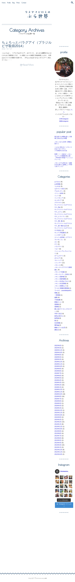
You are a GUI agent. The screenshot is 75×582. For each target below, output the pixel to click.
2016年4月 (57, 405)
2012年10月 (58, 454)
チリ (55, 244)
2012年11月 (58, 452)
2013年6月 (57, 438)
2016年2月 (57, 408)
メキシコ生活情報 (60, 283)
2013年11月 (58, 426)
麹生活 (56, 330)
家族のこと (58, 302)
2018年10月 (58, 394)
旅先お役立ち (58, 316)
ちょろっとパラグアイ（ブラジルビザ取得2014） (27, 44)
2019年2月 (57, 385)
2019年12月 (58, 361)
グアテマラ (58, 202)
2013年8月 (57, 433)
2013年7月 (57, 435)
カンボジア (58, 200)
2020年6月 (57, 354)
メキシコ (57, 265)
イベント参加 (58, 193)
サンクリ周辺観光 (60, 232)
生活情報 (57, 323)
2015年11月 (58, 412)
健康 (55, 297)
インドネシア (58, 198)
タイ (55, 242)
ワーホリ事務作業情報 (61, 288)
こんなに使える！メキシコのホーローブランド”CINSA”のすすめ (63, 148)
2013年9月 (57, 431)
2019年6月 (57, 375)
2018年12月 (58, 389)
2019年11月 (58, 364)
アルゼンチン (58, 191)
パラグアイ (58, 246)
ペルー (56, 249)
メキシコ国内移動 (60, 279)
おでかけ (57, 181)
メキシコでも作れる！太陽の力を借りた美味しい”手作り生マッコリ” (63, 164)
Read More (28, 64)
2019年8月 (57, 371)
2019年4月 (57, 380)
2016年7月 (57, 399)
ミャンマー (58, 262)
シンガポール (58, 235)
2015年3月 (57, 419)
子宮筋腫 (57, 300)
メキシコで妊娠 (59, 272)
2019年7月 (57, 373)
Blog (13, 3)
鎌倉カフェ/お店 (59, 327)
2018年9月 (57, 396)
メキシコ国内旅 (59, 276)
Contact (23, 3)
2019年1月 (57, 387)
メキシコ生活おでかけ (61, 281)
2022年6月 (57, 345)
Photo (18, 3)
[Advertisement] (64, 33)
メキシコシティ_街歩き (62, 274)
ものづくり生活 (59, 188)
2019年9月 (57, 368)
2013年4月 (57, 442)
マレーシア (58, 260)
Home (3, 3)
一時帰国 (57, 295)
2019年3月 (57, 382)
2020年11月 (58, 350)
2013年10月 (58, 429)
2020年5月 (57, 357)
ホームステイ (58, 256)
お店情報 (57, 184)
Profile (9, 3)
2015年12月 (58, 410)
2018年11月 (58, 392)
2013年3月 (57, 445)
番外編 (56, 325)
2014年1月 (57, 424)
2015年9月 (57, 417)
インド (56, 195)
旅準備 (56, 318)
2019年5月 (57, 378)
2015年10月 (58, 415)
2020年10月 (58, 352)
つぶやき (57, 186)
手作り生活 (58, 313)
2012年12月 (58, 449)
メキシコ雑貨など (60, 286)
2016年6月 (57, 401)
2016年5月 (57, 403)
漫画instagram (63, 121)
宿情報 (56, 304)
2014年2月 (57, 422)
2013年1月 (57, 447)
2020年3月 (57, 359)
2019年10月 (58, 366)
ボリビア (57, 258)
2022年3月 (57, 348)
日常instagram (63, 119)
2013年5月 (57, 440)
